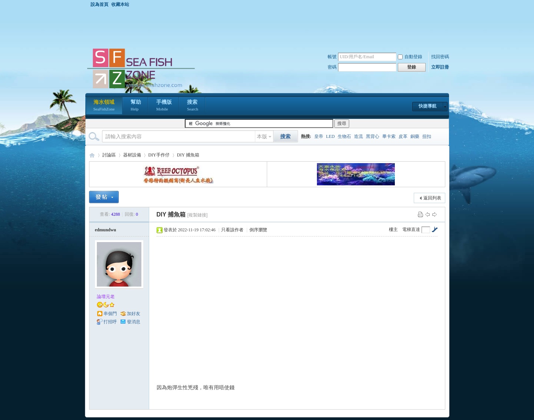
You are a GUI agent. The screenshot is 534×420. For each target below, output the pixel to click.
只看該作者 (232, 229)
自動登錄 (410, 56)
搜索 (192, 106)
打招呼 (110, 321)
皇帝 (318, 136)
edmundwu (105, 229)
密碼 (332, 67)
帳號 (332, 56)
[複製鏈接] (197, 215)
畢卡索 (389, 136)
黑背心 (372, 136)
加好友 (133, 313)
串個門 (110, 313)
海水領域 (104, 106)
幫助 (136, 106)
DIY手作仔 (159, 155)
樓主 (393, 229)
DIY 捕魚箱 (188, 155)
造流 (358, 136)
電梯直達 (411, 229)
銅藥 (414, 136)
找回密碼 (440, 56)
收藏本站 (120, 4)
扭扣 (426, 136)
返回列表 (432, 198)
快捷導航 (427, 106)
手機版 (164, 106)
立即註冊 (440, 67)
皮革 (403, 136)
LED (330, 136)
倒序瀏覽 (258, 229)
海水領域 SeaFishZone (92, 155)
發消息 (133, 321)
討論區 (109, 155)
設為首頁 (99, 4)
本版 (262, 136)
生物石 (344, 136)
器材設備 (132, 155)
